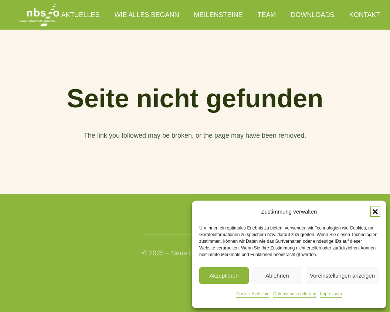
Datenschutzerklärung (294, 293)
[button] (375, 211)
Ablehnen (277, 275)
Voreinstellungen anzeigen (342, 275)
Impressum (331, 293)
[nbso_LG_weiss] (39, 15)
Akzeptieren (223, 275)
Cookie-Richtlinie (252, 293)
